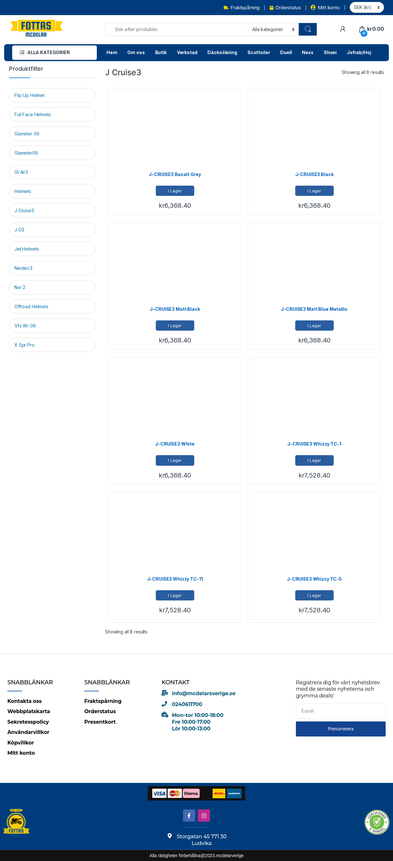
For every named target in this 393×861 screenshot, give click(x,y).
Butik (161, 52)
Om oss (136, 52)
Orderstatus (285, 7)
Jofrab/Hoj (359, 52)
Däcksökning (222, 52)
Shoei (330, 52)
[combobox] (176, 29)
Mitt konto (325, 7)
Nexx (307, 52)
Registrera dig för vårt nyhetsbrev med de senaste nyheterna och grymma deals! (338, 689)
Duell (286, 52)
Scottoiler (258, 52)
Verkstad (187, 52)
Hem (111, 52)
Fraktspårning (242, 7)
